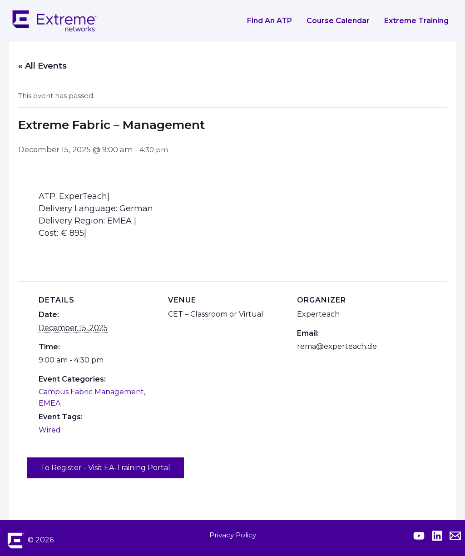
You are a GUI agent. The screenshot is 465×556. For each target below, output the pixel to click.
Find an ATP (269, 20)
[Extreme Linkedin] (437, 535)
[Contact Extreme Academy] (455, 535)
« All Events (42, 66)
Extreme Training (416, 20)
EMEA (49, 403)
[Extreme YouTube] (419, 535)
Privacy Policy (232, 535)
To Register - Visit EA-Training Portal (105, 467)
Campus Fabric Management (91, 391)
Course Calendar (338, 20)
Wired (50, 430)
